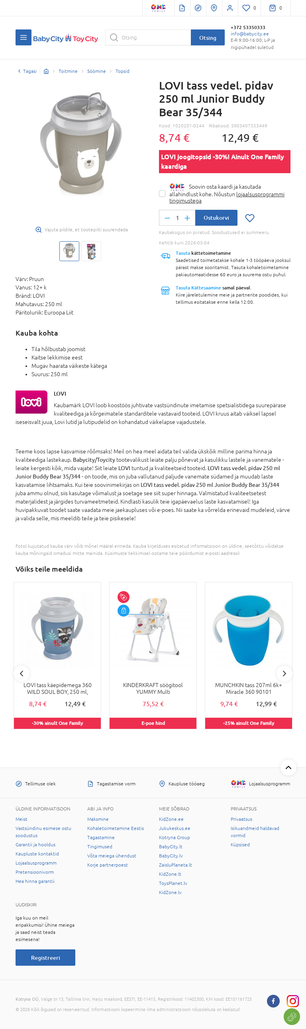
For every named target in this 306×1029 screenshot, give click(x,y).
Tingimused (99, 846)
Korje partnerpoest (107, 865)
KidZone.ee (171, 819)
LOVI (60, 393)
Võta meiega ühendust (111, 856)
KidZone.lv (170, 892)
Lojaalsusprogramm (36, 863)
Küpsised (240, 844)
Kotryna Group (174, 837)
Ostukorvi (216, 217)
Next (284, 673)
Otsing (207, 37)
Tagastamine (101, 837)
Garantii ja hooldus (35, 844)
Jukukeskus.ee (174, 828)
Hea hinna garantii (35, 881)
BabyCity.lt (170, 846)
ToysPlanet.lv (173, 883)
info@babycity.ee (250, 34)
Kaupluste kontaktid (37, 854)
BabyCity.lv (171, 856)
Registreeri (45, 957)
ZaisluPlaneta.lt (175, 865)
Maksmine (98, 819)
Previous (21, 673)
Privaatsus (241, 819)
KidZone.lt (170, 874)
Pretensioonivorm (35, 872)
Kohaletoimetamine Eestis (115, 828)
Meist (21, 819)
